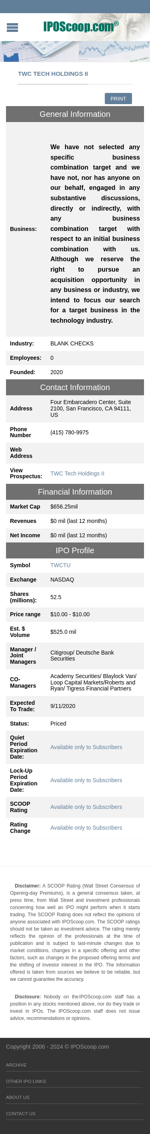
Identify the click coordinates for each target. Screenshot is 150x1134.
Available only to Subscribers (86, 747)
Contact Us (21, 1113)
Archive (16, 1065)
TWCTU (60, 565)
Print (118, 99)
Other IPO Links (26, 1081)
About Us (18, 1097)
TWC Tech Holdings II (77, 473)
